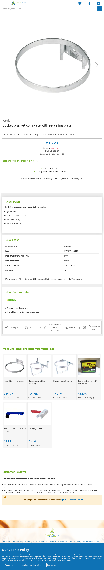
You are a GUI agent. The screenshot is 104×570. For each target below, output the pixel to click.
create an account (76, 500)
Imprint (6, 541)
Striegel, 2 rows (35, 428)
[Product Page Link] (15, 377)
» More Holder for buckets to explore (22, 312)
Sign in (63, 500)
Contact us (17, 541)
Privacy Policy (75, 541)
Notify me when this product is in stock (19, 160)
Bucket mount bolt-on (63, 381)
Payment (43, 541)
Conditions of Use (91, 541)
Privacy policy (53, 565)
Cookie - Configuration (32, 565)
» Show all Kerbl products (16, 308)
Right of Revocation (58, 541)
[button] (97, 65)
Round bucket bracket (14, 381)
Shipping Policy (30, 541)
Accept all (9, 565)
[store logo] (19, 3)
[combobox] (52, 8)
